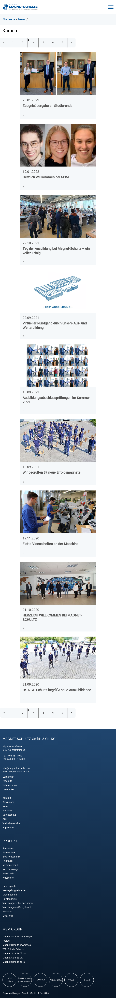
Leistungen (8, 777)
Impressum (8, 827)
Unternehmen (10, 785)
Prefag (6, 941)
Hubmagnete (9, 886)
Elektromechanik (11, 856)
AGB (5, 819)
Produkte (7, 781)
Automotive (9, 852)
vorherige (4, 42)
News (5, 806)
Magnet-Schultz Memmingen (18, 936)
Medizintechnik (10, 865)
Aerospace (8, 848)
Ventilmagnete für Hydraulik (17, 907)
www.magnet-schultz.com (16, 771)
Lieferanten (8, 789)
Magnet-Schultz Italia (14, 962)
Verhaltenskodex (11, 823)
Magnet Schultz (20, 6)
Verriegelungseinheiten (14, 890)
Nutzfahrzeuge (10, 869)
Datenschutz (9, 815)
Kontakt (7, 798)
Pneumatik (8, 873)
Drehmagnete (10, 894)
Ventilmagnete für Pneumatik (18, 903)
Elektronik (8, 916)
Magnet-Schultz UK (13, 957)
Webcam (7, 810)
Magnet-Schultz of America (17, 945)
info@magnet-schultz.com (16, 768)
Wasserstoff (9, 878)
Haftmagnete (10, 899)
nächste (71, 42)
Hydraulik (7, 861)
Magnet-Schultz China (14, 953)
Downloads (8, 802)
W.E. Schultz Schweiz (13, 949)
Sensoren (7, 911)
